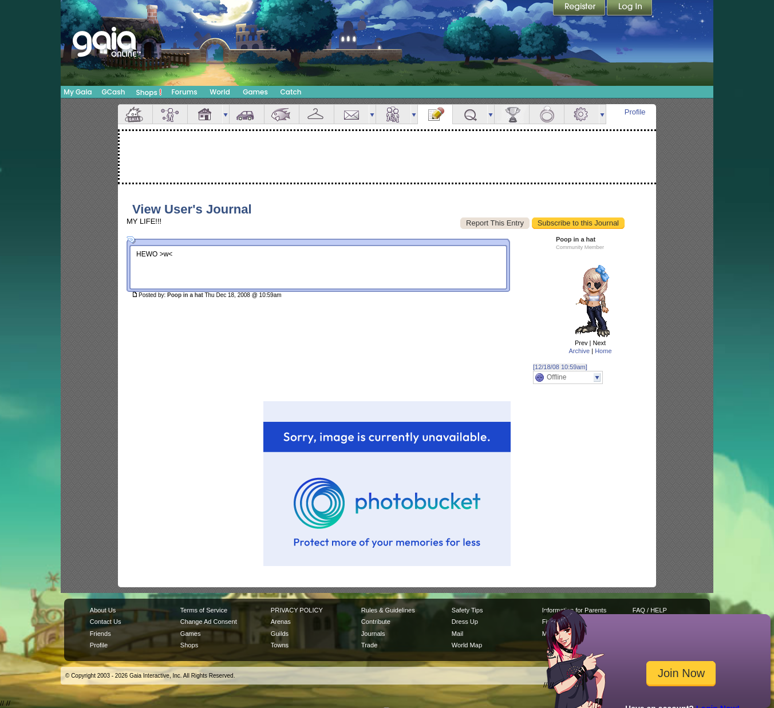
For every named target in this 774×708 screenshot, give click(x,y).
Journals (373, 633)
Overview (135, 114)
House (205, 114)
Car (247, 114)
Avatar (170, 114)
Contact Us (105, 621)
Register (580, 8)
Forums (184, 92)
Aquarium (281, 114)
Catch (291, 92)
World (220, 92)
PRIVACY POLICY (297, 610)
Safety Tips (467, 610)
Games (255, 92)
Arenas (281, 621)
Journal (435, 114)
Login (630, 8)
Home (603, 350)
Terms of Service (203, 610)
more (225, 114)
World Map (467, 645)
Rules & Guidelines (388, 610)
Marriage (547, 114)
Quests (470, 114)
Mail (351, 114)
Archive (579, 350)
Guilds (280, 633)
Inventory (316, 114)
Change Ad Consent (208, 621)
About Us (103, 610)
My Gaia (78, 92)
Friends (393, 114)
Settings (581, 114)
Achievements (512, 114)
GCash (113, 92)
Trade (369, 645)
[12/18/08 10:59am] (560, 366)
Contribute (375, 621)
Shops (149, 92)
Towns (280, 645)
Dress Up (465, 621)
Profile (635, 112)
